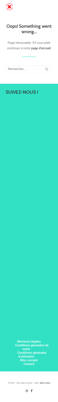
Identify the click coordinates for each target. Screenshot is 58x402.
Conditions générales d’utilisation (31, 354)
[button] (51, 6)
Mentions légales (29, 341)
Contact (29, 364)
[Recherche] (29, 69)
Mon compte (29, 360)
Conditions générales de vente (32, 347)
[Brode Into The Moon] (9, 7)
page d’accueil (41, 48)
